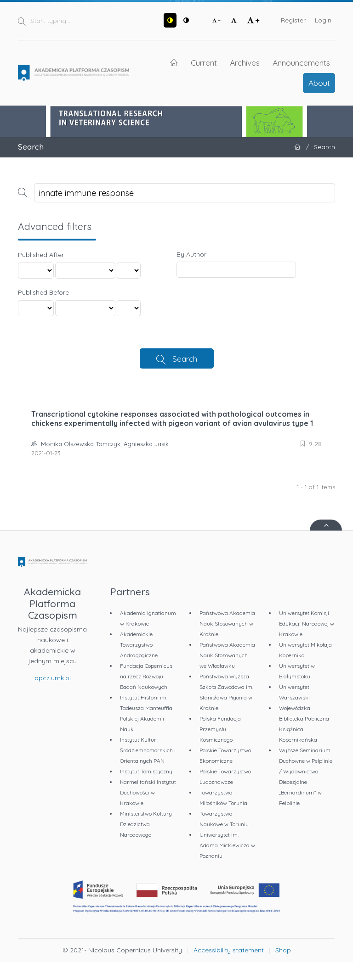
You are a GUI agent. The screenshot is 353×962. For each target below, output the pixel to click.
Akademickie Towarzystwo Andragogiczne (139, 645)
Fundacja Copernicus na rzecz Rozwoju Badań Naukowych (146, 676)
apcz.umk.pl (52, 678)
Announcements (301, 62)
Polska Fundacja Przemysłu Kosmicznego (220, 729)
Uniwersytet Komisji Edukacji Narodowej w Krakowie (306, 624)
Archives (245, 62)
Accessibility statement (229, 950)
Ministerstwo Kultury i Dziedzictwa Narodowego (147, 824)
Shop (283, 950)
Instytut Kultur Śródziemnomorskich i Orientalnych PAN (148, 750)
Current (204, 62)
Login (323, 20)
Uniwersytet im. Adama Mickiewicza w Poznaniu (227, 845)
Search (184, 358)
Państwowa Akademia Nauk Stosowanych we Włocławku (227, 655)
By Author (191, 254)
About (319, 83)
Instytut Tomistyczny (146, 771)
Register (293, 20)
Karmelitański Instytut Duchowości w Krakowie (148, 792)
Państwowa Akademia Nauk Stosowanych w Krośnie (227, 624)
